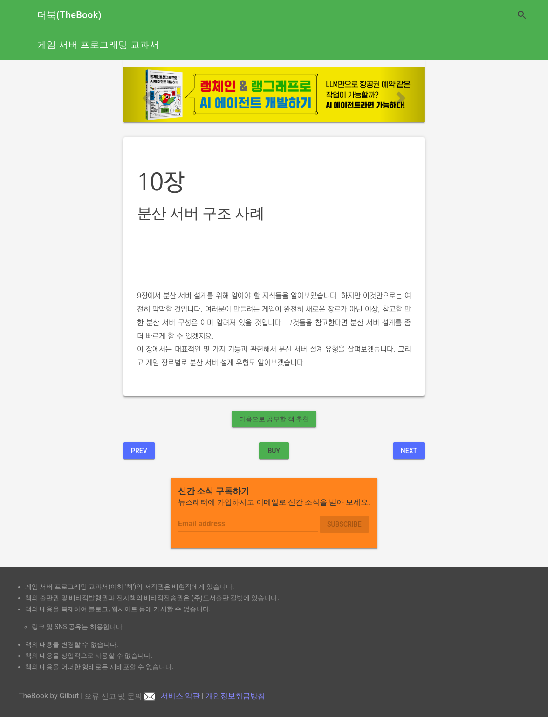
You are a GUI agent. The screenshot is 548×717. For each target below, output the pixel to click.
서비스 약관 (180, 696)
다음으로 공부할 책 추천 (274, 419)
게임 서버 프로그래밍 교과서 (98, 44)
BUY (273, 450)
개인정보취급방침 (235, 696)
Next (409, 450)
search (521, 14)
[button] (146, 94)
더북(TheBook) (69, 14)
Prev (139, 450)
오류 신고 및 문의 (119, 696)
